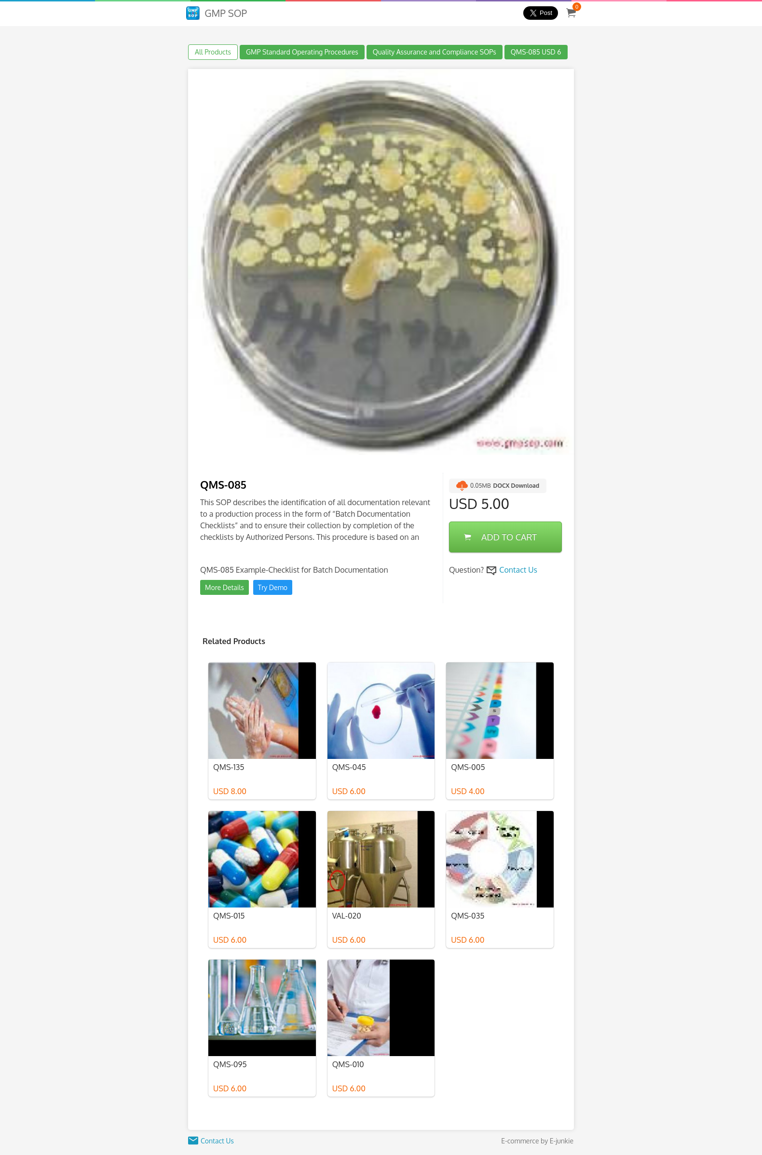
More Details (224, 587)
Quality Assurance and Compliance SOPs (434, 52)
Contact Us (518, 570)
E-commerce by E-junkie (537, 1141)
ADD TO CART (500, 537)
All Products (213, 52)
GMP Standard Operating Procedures (302, 52)
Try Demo (272, 587)
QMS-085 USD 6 (536, 52)
